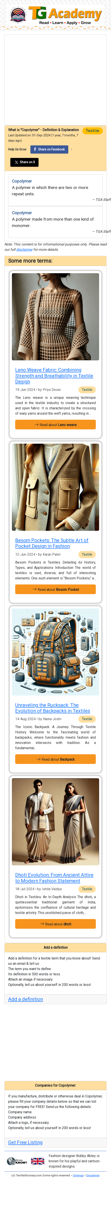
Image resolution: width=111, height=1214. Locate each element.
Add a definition (25, 999)
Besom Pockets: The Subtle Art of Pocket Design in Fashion (52, 543)
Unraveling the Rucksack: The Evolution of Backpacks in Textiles (52, 708)
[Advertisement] (41, 80)
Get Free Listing (25, 1142)
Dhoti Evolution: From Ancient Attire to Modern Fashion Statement (54, 877)
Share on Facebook (49, 149)
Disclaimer (93, 1175)
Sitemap (78, 1175)
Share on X (24, 162)
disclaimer (24, 249)
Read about (55, 424)
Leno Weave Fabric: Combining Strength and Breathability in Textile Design (54, 375)
